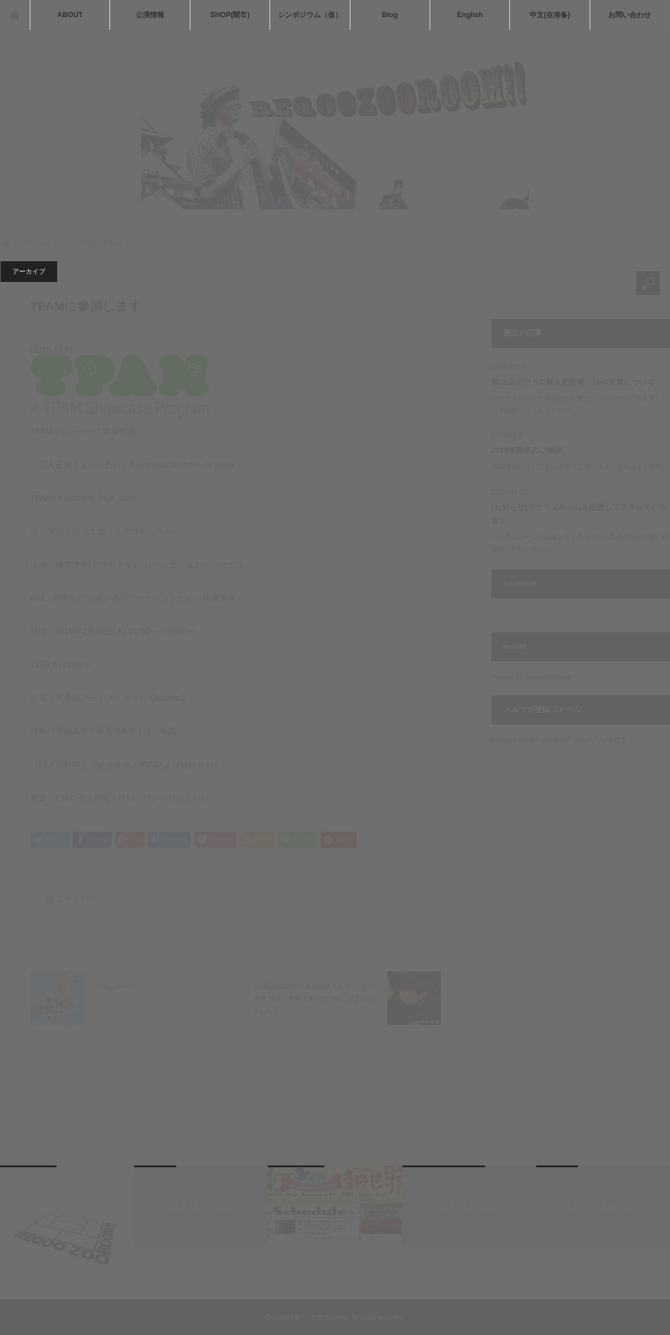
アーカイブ (28, 271)
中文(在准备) (550, 15)
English (470, 15)
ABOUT (70, 15)
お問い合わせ (629, 15)
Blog (390, 15)
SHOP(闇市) (229, 15)
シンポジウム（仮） (310, 15)
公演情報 (150, 15)
